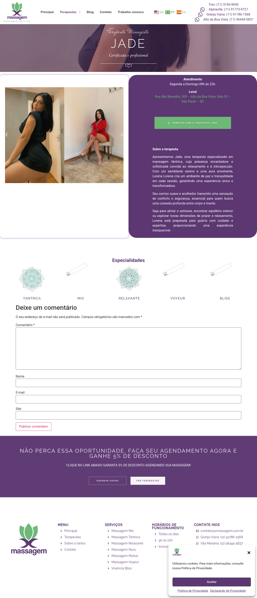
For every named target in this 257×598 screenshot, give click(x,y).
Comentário (25, 325)
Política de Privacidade (193, 591)
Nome (20, 376)
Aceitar (212, 582)
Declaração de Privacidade (228, 591)
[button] (249, 553)
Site (18, 408)
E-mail (20, 392)
